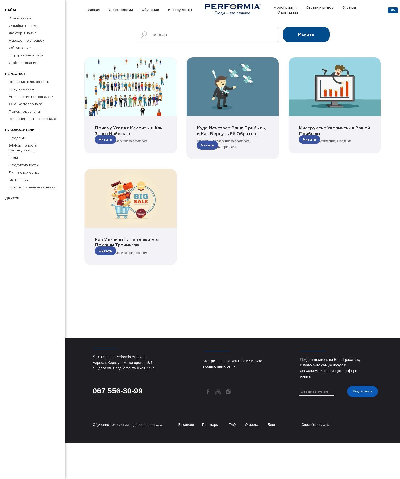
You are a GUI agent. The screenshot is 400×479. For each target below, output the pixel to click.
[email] (318, 427)
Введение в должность (29, 82)
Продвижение (21, 89)
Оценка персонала (25, 104)
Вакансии (186, 461)
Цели (13, 157)
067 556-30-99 (118, 427)
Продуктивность (23, 165)
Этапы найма (20, 18)
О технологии (121, 10)
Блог (272, 461)
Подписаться (362, 427)
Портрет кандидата (26, 55)
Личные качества (24, 172)
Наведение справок (26, 40)
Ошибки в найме (23, 25)
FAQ (232, 461)
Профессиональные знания (33, 187)
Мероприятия (285, 7)
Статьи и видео (320, 7)
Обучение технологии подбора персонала (127, 461)
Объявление (20, 48)
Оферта (251, 461)
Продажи (17, 138)
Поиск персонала (24, 111)
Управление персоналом (31, 96)
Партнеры (210, 461)
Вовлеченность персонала (32, 119)
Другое (12, 198)
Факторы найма (22, 33)
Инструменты (180, 10)
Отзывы (349, 7)
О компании (287, 12)
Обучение (150, 10)
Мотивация (19, 180)
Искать (306, 34)
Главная (93, 10)
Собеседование (23, 63)
